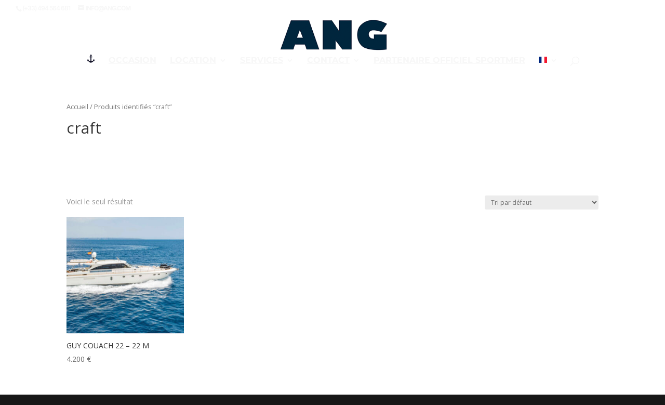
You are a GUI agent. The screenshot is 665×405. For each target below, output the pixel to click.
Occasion (132, 61)
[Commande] (541, 202)
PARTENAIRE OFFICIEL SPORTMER (449, 61)
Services (261, 61)
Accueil (77, 106)
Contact (328, 61)
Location (193, 61)
